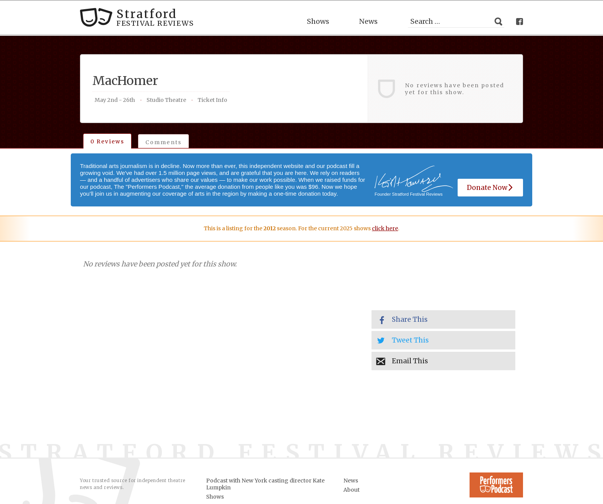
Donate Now (490, 187)
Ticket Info (212, 99)
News (368, 21)
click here (385, 228)
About (351, 489)
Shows (318, 21)
